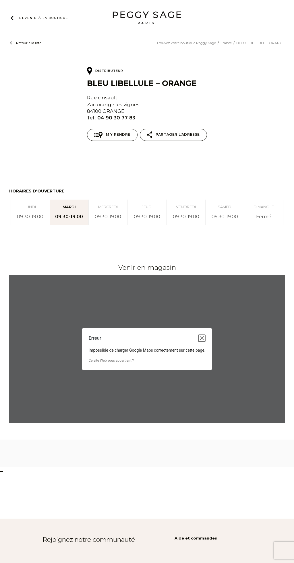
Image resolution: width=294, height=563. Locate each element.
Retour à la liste (28, 43)
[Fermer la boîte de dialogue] (201, 338)
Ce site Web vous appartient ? (111, 361)
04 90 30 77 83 (116, 118)
